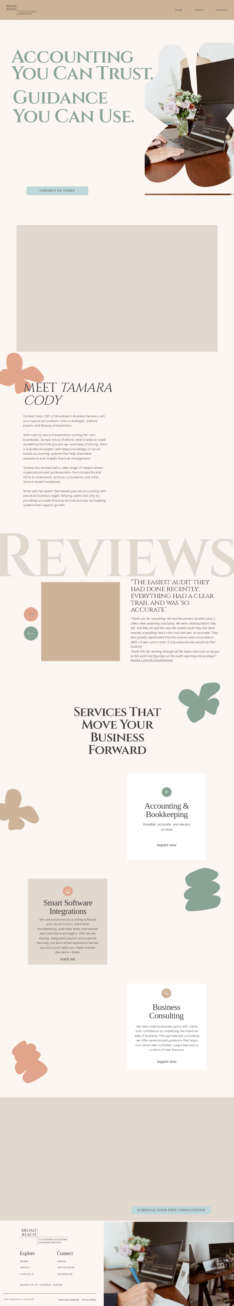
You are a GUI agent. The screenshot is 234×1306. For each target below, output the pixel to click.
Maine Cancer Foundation (152, 660)
